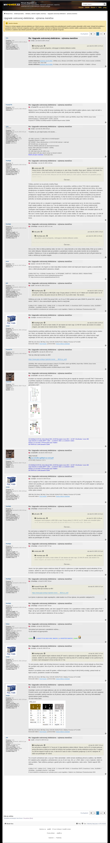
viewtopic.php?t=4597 (46, 61)
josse (7, 261)
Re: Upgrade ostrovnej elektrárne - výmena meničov (53, 38)
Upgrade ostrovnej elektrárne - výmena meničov (29, 18)
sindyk (36, 168)
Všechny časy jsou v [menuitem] (96, 823)
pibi (7, 283)
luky (7, 38)
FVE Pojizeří (43, 343)
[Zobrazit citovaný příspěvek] (45, 46)
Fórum (81, 7)
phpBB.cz (59, 833)
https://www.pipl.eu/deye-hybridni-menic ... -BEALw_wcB (47, 359)
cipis (7, 126)
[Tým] (84, 823)
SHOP (87, 7)
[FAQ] (78, 823)
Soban (7, 624)
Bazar (93, 7)
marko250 (8, 381)
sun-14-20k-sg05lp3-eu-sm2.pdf (42, 458)
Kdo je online (8, 816)
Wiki (100, 7)
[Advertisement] (55, 85)
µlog (104, 7)
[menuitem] (40, 13)
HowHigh (37, 46)
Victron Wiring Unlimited (63, 343)
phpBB (49, 829)
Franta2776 (9, 104)
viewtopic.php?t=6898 (46, 64)
